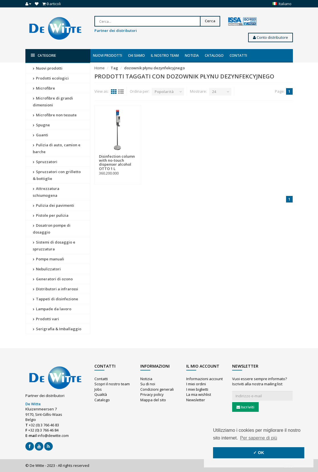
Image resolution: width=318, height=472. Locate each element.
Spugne (41, 124)
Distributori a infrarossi (55, 288)
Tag (114, 67)
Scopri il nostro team (112, 383)
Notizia (192, 55)
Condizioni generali (157, 389)
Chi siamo (136, 55)
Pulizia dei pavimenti (53, 205)
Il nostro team (165, 55)
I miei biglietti (197, 389)
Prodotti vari (46, 318)
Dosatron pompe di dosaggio (51, 229)
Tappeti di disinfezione (55, 298)
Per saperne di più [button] (258, 437)
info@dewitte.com (53, 435)
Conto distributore (270, 37)
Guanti (40, 134)
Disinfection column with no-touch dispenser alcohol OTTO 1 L (117, 162)
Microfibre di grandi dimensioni (53, 102)
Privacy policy (152, 394)
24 (214, 91)
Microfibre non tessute (55, 115)
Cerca (210, 20)
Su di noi (147, 383)
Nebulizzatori (47, 269)
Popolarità (164, 91)
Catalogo (214, 55)
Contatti (238, 55)
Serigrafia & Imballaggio (57, 328)
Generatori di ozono (53, 278)
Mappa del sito (153, 399)
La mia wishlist (198, 394)
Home (99, 67)
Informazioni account (204, 378)
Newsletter (195, 399)
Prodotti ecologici (51, 78)
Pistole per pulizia (50, 215)
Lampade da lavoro (52, 308)
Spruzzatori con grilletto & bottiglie (57, 175)
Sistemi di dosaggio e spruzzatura (54, 246)
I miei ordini (196, 383)
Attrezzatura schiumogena (46, 192)
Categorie (43, 55)
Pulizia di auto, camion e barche (56, 148)
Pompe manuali (48, 259)
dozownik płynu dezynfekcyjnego (154, 67)
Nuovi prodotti (107, 55)
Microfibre (44, 88)
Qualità (100, 394)
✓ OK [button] (258, 452)
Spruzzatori (45, 161)
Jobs (98, 389)
